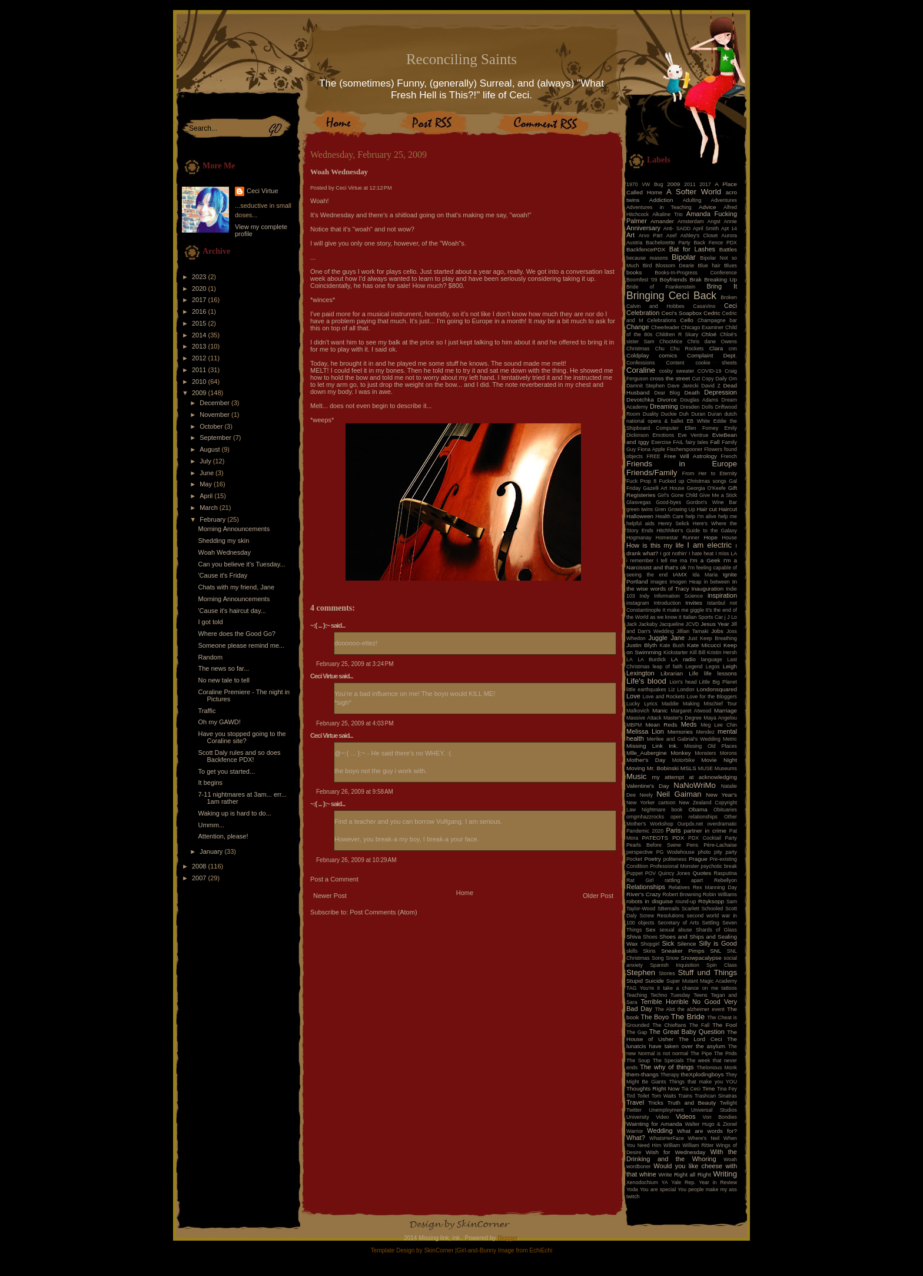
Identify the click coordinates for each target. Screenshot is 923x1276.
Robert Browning (681, 894)
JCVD (692, 624)
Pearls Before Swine (653, 845)
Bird (647, 266)
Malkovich (637, 711)
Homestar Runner (677, 538)
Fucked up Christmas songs (692, 481)
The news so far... (223, 668)
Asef (671, 235)
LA (629, 659)
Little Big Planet (718, 682)
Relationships (645, 886)
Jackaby (648, 624)
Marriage (725, 710)
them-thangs (642, 1074)
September (216, 437)
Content (675, 363)
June (207, 472)
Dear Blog (667, 393)
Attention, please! (223, 836)
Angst (714, 221)
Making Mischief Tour (710, 704)
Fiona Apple (651, 449)
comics (668, 355)
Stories (667, 973)
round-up (685, 901)
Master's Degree (682, 718)
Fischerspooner (685, 449)
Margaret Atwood (690, 711)
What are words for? (707, 1131)
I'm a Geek (705, 560)
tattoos (729, 988)
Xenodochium (642, 1182)
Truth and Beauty (691, 1102)
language (711, 659)
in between (717, 582)
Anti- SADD (676, 228)
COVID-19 (710, 371)
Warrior (634, 1131)
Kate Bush (672, 645)
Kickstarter (675, 652)
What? (635, 1137)
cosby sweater (676, 371)
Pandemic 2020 (644, 831)
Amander (662, 221)
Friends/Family (651, 472)
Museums (726, 768)
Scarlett (690, 909)
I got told (210, 621)
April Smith (706, 228)
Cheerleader (665, 327)
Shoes (650, 937)
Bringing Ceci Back (671, 295)
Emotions (664, 435)
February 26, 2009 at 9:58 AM (354, 791)
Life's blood (646, 681)
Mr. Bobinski (663, 768)
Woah (730, 1159)
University (637, 1117)
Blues (730, 266)
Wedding (659, 1130)
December (215, 402)
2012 (200, 358)
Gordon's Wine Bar (711, 502)
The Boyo (655, 1016)
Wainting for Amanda (654, 1124)
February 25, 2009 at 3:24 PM (354, 664)
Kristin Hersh (722, 652)
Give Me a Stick (718, 495)
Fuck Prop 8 (641, 481)
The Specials (668, 1060)
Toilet (643, 1096)
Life (693, 673)
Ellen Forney (701, 428)
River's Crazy (643, 894)
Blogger (507, 1238)
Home (464, 892)
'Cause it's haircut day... (231, 610)
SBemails (668, 909)
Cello (686, 320)
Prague (698, 859)
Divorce (666, 399)
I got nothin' (673, 553)
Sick (668, 943)
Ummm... (211, 824)
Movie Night (719, 760)
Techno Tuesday (670, 995)
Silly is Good (718, 943)
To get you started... (226, 771)
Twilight (728, 1103)
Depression (720, 392)
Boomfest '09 (642, 280)
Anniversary (643, 227)
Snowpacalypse (701, 957)
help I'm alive (700, 516)
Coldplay (637, 355)
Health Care (670, 516)
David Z (710, 386)
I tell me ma (671, 561)
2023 (200, 276)
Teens (700, 995)
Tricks (655, 1102)
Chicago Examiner (702, 327)
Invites (693, 602)
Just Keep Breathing (712, 638)
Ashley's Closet (699, 235)
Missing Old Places (710, 746)
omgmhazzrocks (645, 817)
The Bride (688, 1016)
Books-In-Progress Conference (696, 273)
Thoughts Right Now (652, 1088)
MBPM (634, 725)
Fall (715, 442)
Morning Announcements (234, 528)
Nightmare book (662, 810)
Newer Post (330, 895)
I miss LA (726, 553)
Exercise (661, 442)
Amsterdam (691, 221)
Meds (689, 724)
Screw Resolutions (662, 916)
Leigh (730, 666)
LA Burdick (652, 659)
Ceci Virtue (262, 190)
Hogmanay (639, 538)
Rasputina (725, 873)
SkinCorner (438, 1250)
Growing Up (681, 509)
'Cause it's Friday (222, 575)
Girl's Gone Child (678, 495)
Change (637, 326)
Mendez (705, 732)
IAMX (680, 574)
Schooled (712, 909)
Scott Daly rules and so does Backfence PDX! (239, 756)
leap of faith (668, 667)
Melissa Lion (645, 731)
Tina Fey (727, 1089)
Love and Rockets (664, 697)
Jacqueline (671, 624)
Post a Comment (334, 879)
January (212, 851)
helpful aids (640, 523)
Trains (685, 1096)
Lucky (633, 704)
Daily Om (726, 379)
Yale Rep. (683, 1182)
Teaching (636, 995)
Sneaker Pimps (683, 950)
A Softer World (693, 191)
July (206, 461)
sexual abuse (675, 930)
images (658, 582)
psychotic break (718, 866)
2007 (200, 877)
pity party (725, 852)
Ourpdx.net (690, 824)
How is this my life (655, 545)
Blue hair (709, 266)
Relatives (679, 887)
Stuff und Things (707, 972)
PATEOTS (655, 837)
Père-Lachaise (720, 845)
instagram (637, 603)
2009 (200, 392)
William (671, 1145)
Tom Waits (664, 1096)
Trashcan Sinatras (716, 1096)
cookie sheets (716, 363)
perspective (639, 852)
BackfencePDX (645, 249)
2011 (200, 369)
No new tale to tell (223, 680)
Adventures (724, 200)
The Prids (725, 1053)
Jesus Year (714, 624)
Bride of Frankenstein (660, 287)
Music (636, 776)
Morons (728, 753)
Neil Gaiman (678, 794)
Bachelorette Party (668, 243)
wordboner (638, 1166)
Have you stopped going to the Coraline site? (241, 737)
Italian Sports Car (703, 617)
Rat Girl (639, 880)
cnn (733, 349)
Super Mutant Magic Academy (701, 981)
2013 (200, 346)
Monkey (680, 753)
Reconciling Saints (461, 59)
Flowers (713, 449)
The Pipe (701, 1053)
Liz (671, 689)
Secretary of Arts (678, 923)
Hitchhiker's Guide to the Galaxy (696, 530)
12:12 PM (381, 188)
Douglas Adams (699, 400)
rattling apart (684, 880)
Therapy (669, 1075)
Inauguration (707, 588)
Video (662, 1117)
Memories (680, 731)
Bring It (721, 286)
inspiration (722, 595)
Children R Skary (677, 334)
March (210, 507)
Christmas (638, 349)
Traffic (206, 710)
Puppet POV (641, 873)
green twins (639, 509)
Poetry (652, 859)
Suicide (654, 980)
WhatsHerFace (666, 1138)
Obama (697, 809)
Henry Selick (673, 523)
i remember (640, 561)
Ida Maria (705, 575)
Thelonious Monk (716, 1067)
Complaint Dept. (712, 355)
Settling (710, 923)
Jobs (717, 631)
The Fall (699, 1025)
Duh (684, 414)
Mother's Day (645, 760)
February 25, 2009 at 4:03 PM (354, 723)
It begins (210, 782)
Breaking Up (720, 279)
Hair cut (706, 509)
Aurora (729, 235)
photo (704, 852)
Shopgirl (649, 944)
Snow (672, 958)
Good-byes (668, 502)
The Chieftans (669, 1025)
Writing (725, 1173)
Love (633, 696)
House (729, 538)
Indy (645, 596)
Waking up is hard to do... (234, 813)
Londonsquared (716, 689)
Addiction (661, 200)
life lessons (720, 673)
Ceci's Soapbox (682, 313)
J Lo (732, 617)
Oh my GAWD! (219, 721)
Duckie (669, 414)
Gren (660, 509)
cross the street (670, 378)
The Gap (636, 1032)
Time (708, 1088)
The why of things (666, 1066)
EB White (698, 421)
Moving (635, 768)
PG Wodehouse (675, 852)
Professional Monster (674, 866)
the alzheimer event (701, 1009)
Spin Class (721, 965)
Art (630, 234)
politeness (675, 859)
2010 (200, 381)
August (210, 449)
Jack (631, 624)
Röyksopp (711, 901)
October (212, 426)
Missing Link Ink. (652, 746)
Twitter (634, 1110)
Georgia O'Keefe (706, 488)
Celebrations (661, 320)
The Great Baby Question (687, 1031)
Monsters (705, 753)
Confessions (640, 363)
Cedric (712, 313)
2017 (200, 299)
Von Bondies (720, 1117)
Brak (696, 279)
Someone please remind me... (241, 645)
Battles (728, 249)
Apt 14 (729, 228)
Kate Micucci (704, 645)
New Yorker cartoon (651, 803)
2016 (200, 311)
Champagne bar (717, 320)
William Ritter (697, 1145)
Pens (692, 845)
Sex (651, 929)
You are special (658, 1189)
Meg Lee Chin (718, 725)
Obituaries (725, 810)
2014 (200, 335)
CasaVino (704, 306)
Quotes (701, 873)
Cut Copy (703, 379)
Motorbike (683, 760)
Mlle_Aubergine (646, 753)
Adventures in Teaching (659, 207)
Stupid (634, 980)
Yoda (632, 1189)
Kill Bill (697, 652)
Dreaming (664, 406)
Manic (660, 710)
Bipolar (684, 257)
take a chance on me (690, 988)
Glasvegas (638, 502)
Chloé (708, 334)
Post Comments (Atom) (383, 912)
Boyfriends (674, 279)
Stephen (640, 972)
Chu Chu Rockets (679, 349)
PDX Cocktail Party (712, 838)
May (207, 484)
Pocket (634, 859)
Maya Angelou (720, 718)
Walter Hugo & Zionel (711, 1124)
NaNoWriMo (694, 785)
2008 (200, 866)
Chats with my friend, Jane (236, 587)
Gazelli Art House (664, 488)
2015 (200, 323)
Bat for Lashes (692, 249)
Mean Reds (661, 724)
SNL (715, 950)
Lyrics (651, 704)
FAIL (678, 442)
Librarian (671, 673)
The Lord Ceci (700, 1039)
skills (632, 951)
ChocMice (670, 341)
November (215, 414)
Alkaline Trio (667, 214)
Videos (685, 1116)
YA (664, 1182)
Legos (713, 667)
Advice (707, 207)
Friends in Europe (681, 463)
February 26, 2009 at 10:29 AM (356, 860)
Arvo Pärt (651, 235)
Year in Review (718, 1182)
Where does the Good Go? (236, 633)
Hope (710, 537)
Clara (716, 348)
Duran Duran (706, 414)
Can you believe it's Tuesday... (241, 564)
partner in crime (705, 830)
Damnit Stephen (645, 386)
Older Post (598, 895)
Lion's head (682, 682)
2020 (200, 288)
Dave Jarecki (683, 386)
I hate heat (701, 553)
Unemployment (666, 1110)
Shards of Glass (716, 930)
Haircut (728, 509)
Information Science (678, 596)
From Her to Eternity (709, 473)
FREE (653, 456)
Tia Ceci (691, 1089)
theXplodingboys (702, 1074)
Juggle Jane (666, 637)
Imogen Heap (685, 582)
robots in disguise (649, 901)
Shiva (633, 936)
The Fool (724, 1025)
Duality (651, 414)
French (729, 456)
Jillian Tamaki (692, 631)
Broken (729, 297)
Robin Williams (720, 894)
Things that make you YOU (703, 1082)
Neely (646, 795)
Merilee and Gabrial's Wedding (684, 739)
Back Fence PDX (715, 243)
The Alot (665, 1009)
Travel (635, 1102)
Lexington (640, 673)
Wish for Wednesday (675, 1152)
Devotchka (640, 399)
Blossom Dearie (674, 266)
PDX (678, 837)
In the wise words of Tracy (681, 585)
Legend (693, 667)
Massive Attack (644, 718)
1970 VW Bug (644, 184)
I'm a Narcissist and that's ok (681, 564)
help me (727, 516)
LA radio (683, 659)
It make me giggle (682, 610)
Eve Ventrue (693, 435)
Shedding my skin (223, 540)
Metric (730, 739)
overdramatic (722, 824)
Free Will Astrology (690, 456)
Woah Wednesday (224, 552)
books (634, 272)
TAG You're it (643, 988)
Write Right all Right (685, 1174)
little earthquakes (646, 689)
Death (691, 392)
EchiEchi (540, 1250)
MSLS (688, 768)
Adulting (692, 200)
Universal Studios (714, 1110)
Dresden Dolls (696, 407)
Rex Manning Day (715, 887)
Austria (634, 243)
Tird (630, 1096)
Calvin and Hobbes (655, 306)
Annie (731, 221)
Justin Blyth (641, 645)
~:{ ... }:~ (320, 625)
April (207, 495)
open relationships (694, 817)
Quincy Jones (674, 873)
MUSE (705, 768)
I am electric (709, 545)
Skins (649, 951)
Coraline (640, 370)
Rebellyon (725, 880)
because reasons (647, 258)
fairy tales (697, 442)
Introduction (667, 603)
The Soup (638, 1060)
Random (210, 657)
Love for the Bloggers (711, 697)
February (213, 519)
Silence (686, 943)
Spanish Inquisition (674, 965)
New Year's (721, 794)
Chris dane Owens (712, 341)
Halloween (639, 516)
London (685, 689)
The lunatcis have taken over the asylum (681, 1042)
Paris (673, 830)
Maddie (670, 704)
